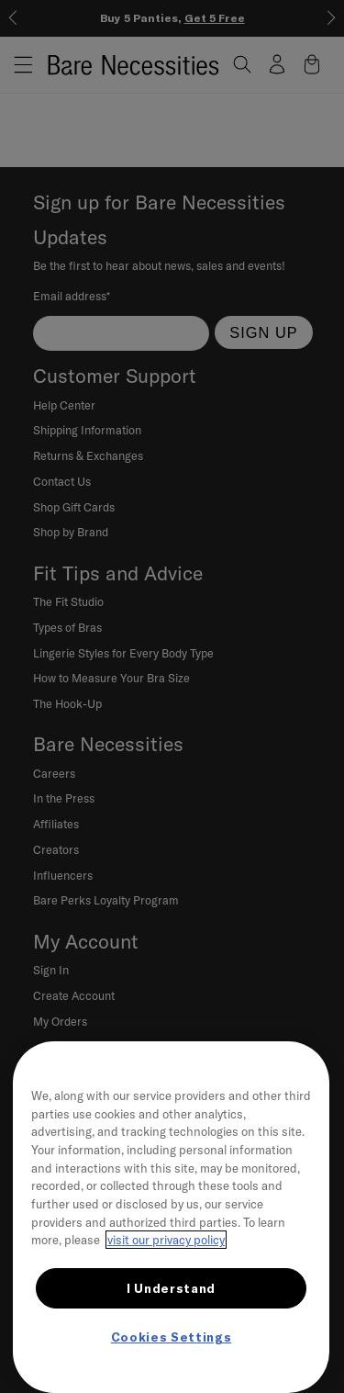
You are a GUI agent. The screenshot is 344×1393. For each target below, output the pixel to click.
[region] (171, 1217)
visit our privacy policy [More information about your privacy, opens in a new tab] (166, 1239)
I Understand (171, 1288)
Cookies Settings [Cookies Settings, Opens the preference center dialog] (171, 1337)
